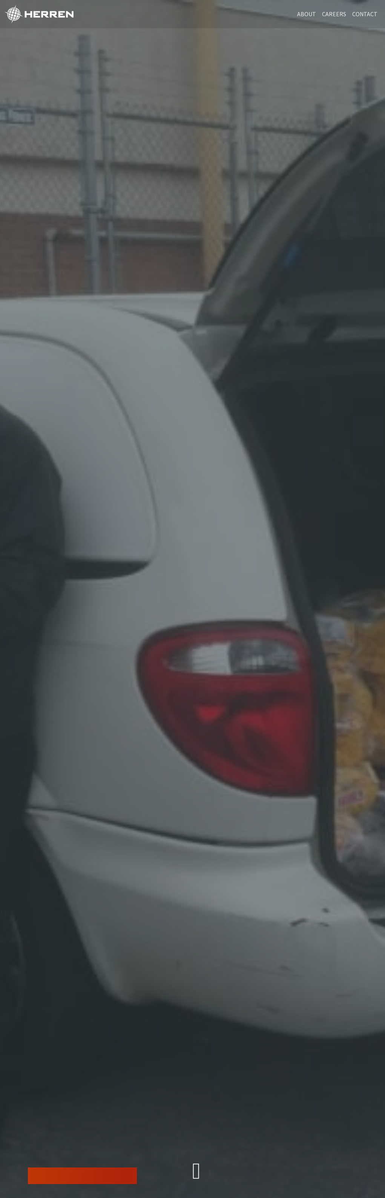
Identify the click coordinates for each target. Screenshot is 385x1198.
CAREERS (334, 14)
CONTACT (364, 14)
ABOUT (306, 14)
